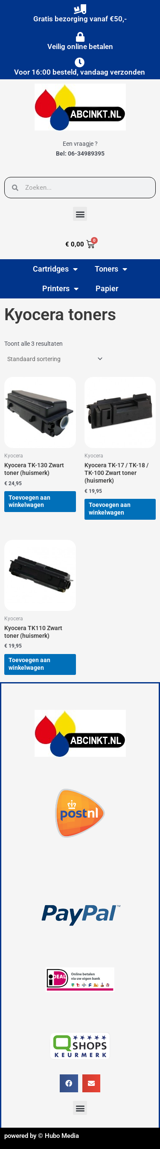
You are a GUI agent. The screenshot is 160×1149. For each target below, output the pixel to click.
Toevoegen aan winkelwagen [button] (29, 501)
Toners (111, 269)
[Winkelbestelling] (54, 359)
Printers (60, 289)
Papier (107, 288)
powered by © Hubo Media (41, 1136)
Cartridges (55, 269)
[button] (80, 214)
